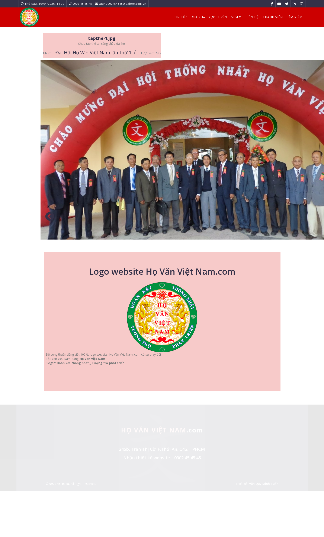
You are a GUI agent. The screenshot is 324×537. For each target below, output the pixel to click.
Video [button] (236, 17)
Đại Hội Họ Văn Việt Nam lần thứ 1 (93, 52)
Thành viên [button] (273, 17)
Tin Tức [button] (181, 17)
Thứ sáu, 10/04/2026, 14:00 (44, 4)
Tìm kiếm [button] (294, 17)
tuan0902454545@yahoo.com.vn (122, 4)
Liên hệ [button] (252, 17)
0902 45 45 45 (82, 4)
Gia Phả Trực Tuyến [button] (209, 17)
